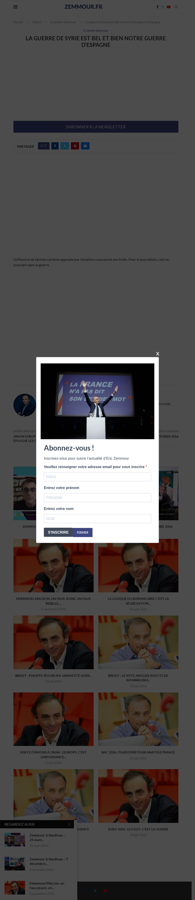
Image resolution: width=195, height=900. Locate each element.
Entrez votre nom (59, 509)
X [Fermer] (157, 353)
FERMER (82, 532)
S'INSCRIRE (58, 532)
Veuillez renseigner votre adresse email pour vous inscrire (94, 467)
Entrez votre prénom (61, 488)
